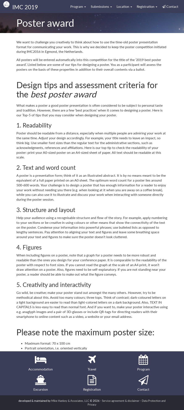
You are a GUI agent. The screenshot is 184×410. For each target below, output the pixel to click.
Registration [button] (147, 6)
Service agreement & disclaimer (120, 400)
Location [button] (124, 6)
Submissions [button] (101, 6)
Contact (170, 6)
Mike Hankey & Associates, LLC (70, 400)
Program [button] (78, 6)
